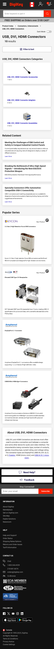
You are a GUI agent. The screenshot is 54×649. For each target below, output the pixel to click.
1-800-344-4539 (11, 565)
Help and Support (10, 535)
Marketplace (7, 510)
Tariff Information (10, 547)
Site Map (6, 516)
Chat (7, 561)
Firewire (12, 455)
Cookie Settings (9, 645)
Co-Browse (9, 576)
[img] (16, 5)
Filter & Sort (28, 49)
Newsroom (7, 522)
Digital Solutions (9, 519)
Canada (7, 630)
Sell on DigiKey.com (10, 513)
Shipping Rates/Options (12, 541)
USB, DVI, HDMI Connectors (13, 29)
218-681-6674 (10, 569)
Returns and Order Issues (12, 544)
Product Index (7, 26)
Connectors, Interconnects (28, 26)
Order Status (8, 538)
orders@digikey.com (13, 572)
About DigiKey (8, 507)
